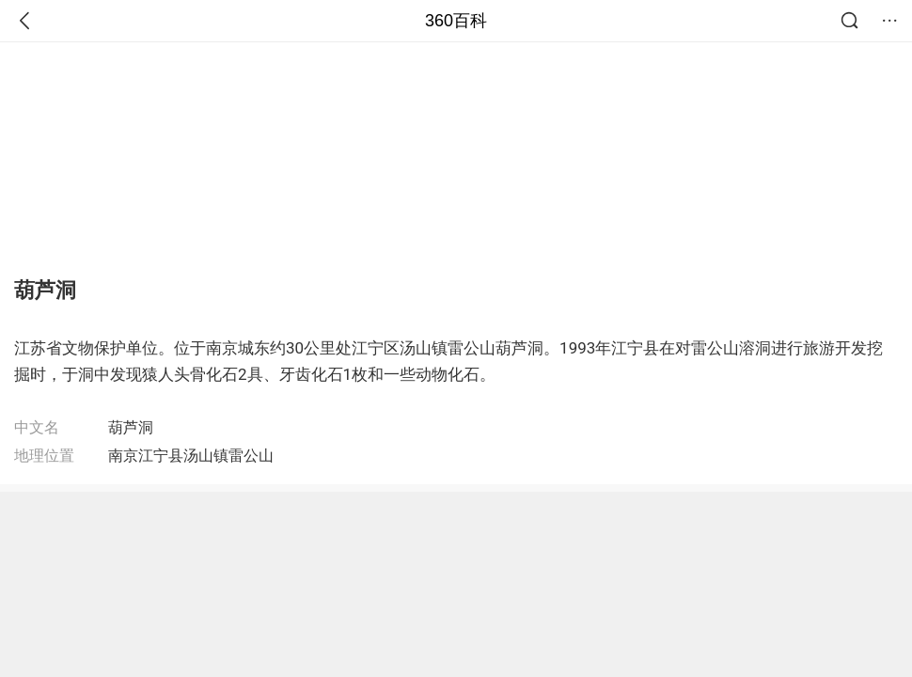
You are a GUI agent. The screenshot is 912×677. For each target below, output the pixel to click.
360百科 (456, 20)
